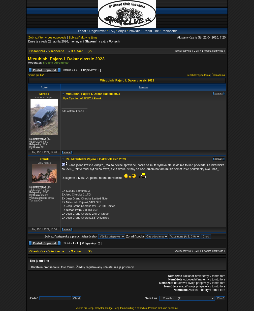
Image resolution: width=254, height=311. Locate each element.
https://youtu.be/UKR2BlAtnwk (81, 98)
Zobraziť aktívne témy (83, 37)
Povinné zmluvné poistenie (163, 308)
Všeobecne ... (57, 51)
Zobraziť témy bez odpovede (47, 37)
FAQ (112, 31)
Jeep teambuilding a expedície (131, 308)
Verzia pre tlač (36, 75)
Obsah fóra (37, 51)
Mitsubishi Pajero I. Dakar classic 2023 (66, 59)
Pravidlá (134, 31)
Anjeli (122, 31)
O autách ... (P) (81, 51)
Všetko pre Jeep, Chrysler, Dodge (94, 308)
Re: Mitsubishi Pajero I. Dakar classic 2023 (96, 159)
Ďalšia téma (218, 75)
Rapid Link (151, 31)
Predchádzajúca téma (198, 75)
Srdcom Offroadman (56, 62)
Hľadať (81, 31)
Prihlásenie (169, 31)
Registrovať (97, 31)
